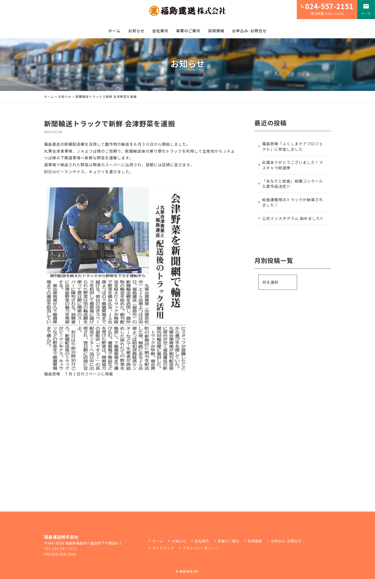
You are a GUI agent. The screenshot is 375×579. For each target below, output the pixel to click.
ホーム (114, 30)
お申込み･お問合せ (249, 30)
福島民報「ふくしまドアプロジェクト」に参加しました (292, 146)
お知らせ (136, 30)
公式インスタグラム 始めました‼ (292, 218)
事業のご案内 (188, 30)
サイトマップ (163, 548)
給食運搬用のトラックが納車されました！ (292, 202)
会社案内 (160, 30)
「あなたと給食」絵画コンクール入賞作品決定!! (292, 183)
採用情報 (216, 30)
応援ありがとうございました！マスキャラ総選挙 (292, 164)
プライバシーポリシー (200, 548)
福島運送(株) (189, 571)
